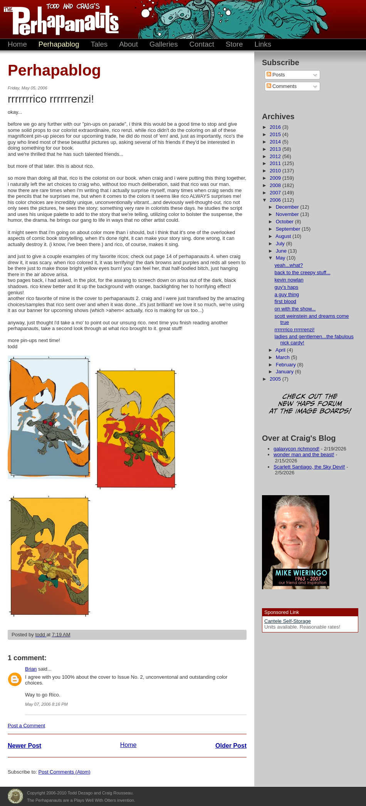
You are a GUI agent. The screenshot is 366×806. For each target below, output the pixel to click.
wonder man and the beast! (304, 454)
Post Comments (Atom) (65, 772)
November (288, 214)
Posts (276, 75)
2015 (276, 134)
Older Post (231, 745)
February (286, 365)
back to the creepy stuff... (302, 272)
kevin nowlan (288, 280)
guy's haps (286, 287)
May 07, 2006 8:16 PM (46, 704)
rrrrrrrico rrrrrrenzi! (294, 329)
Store (234, 44)
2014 (276, 142)
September (289, 229)
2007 (276, 193)
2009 (276, 178)
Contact (202, 44)
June (282, 251)
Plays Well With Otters (15, 796)
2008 (276, 185)
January (285, 371)
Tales (99, 44)
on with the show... (295, 309)
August (283, 236)
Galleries (163, 44)
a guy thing (286, 294)
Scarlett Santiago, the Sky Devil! (309, 467)
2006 (276, 200)
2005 (276, 379)
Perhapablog (59, 44)
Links (262, 44)
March (283, 357)
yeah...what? (288, 265)
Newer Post (24, 745)
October (285, 221)
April (281, 350)
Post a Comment (26, 725)
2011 (276, 163)
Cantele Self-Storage (287, 621)
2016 (276, 127)
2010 (276, 171)
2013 (276, 149)
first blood (285, 301)
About (128, 44)
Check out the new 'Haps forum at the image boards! (310, 404)
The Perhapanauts (58, 19)
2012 (276, 156)
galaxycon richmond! (296, 449)
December (288, 207)
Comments (282, 86)
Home (17, 44)
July (281, 243)
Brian (31, 669)
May (281, 258)
